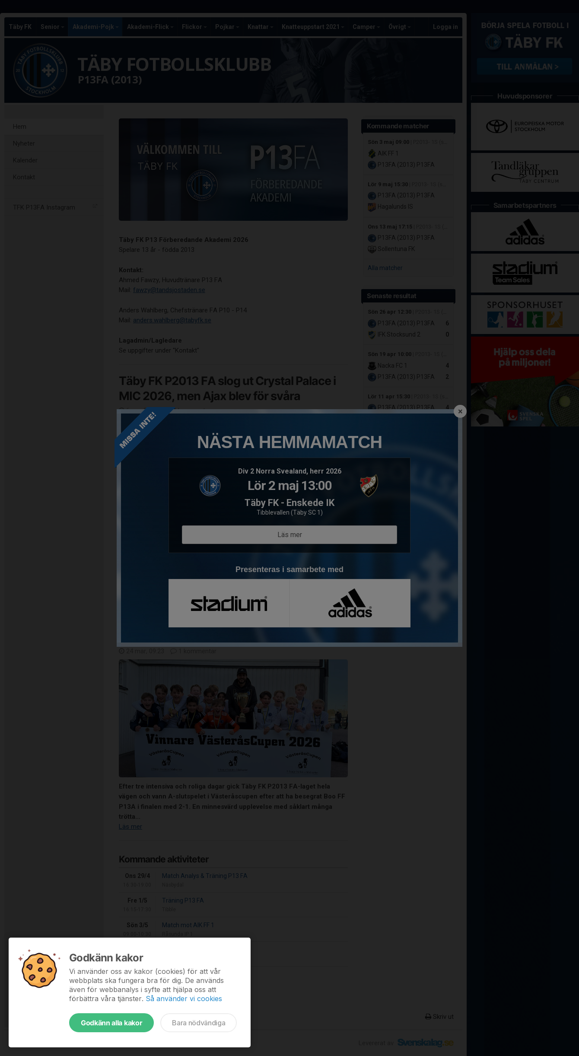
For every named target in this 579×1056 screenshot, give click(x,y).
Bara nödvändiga (198, 1022)
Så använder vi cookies (184, 998)
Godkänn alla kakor (111, 1022)
